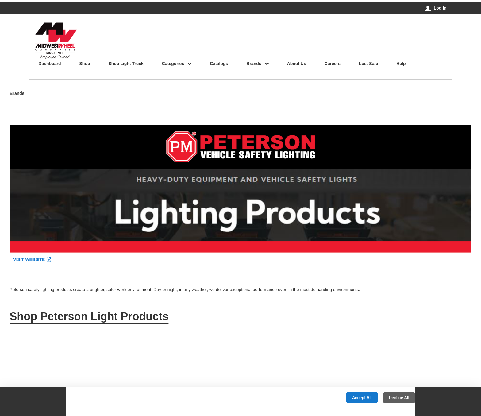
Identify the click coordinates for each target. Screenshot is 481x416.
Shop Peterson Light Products (89, 316)
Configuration (322, 397)
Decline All (399, 397)
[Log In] (436, 8)
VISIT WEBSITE (32, 259)
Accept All (362, 397)
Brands (17, 94)
